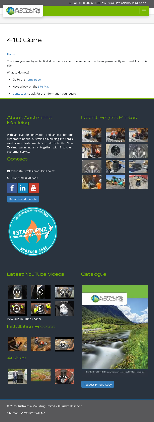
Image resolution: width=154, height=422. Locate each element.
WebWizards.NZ (33, 413)
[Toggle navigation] (144, 10)
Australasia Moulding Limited (36, 406)
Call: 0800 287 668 (82, 3)
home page (33, 79)
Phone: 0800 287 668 (22, 178)
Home (11, 54)
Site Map (44, 86)
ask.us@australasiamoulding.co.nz (121, 3)
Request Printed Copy (98, 384)
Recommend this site (23, 199)
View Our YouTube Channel (24, 319)
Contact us (20, 93)
